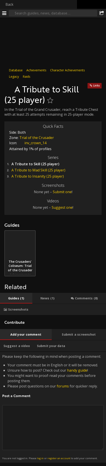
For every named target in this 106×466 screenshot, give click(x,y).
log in (40, 458)
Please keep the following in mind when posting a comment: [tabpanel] (53, 407)
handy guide (77, 370)
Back (9, 4)
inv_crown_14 (32, 142)
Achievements (36, 70)
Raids (26, 76)
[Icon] (8, 87)
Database (16, 70)
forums (63, 386)
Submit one (62, 191)
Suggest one (62, 207)
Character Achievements (67, 70)
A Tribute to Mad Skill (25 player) (38, 170)
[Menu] (4, 13)
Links (96, 85)
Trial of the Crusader (36, 137)
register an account (59, 458)
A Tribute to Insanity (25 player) (37, 176)
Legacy (14, 76)
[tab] (16, 298)
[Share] (101, 13)
